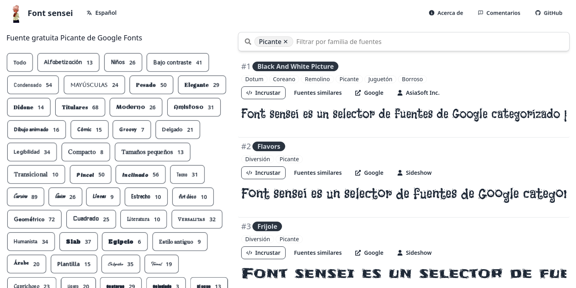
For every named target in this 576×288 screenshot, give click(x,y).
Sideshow (414, 172)
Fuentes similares (318, 92)
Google (370, 92)
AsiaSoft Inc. (418, 92)
